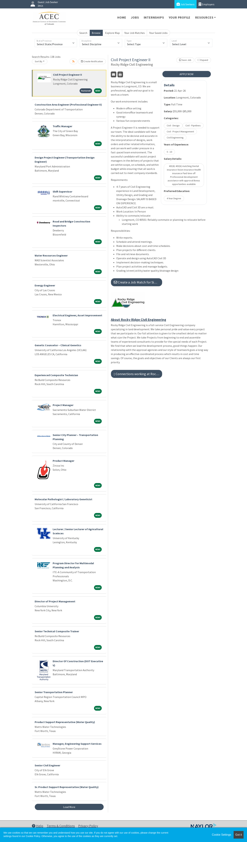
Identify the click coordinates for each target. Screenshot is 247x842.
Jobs (135, 17)
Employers (206, 4)
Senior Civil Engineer (47, 765)
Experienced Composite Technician (56, 375)
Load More (69, 807)
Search (83, 33)
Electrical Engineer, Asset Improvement (77, 315)
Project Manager (63, 405)
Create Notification (92, 61)
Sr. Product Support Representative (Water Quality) (67, 787)
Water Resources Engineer (51, 255)
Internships (154, 17)
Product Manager (63, 460)
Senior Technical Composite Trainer (57, 631)
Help (37, 826)
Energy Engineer (45, 285)
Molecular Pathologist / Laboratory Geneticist (63, 499)
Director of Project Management (55, 601)
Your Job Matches (134, 33)
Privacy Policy (88, 826)
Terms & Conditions (61, 826)
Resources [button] (204, 17)
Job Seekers (186, 4)
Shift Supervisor (62, 191)
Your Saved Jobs (158, 33)
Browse (96, 33)
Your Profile (180, 17)
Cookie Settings (221, 834)
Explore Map (112, 33)
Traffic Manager (62, 126)
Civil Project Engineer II (67, 74)
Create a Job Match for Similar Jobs (138, 282)
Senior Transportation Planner (54, 692)
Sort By (38, 61)
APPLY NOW (186, 74)
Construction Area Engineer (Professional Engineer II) (68, 104)
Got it (238, 834)
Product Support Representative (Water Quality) (65, 722)
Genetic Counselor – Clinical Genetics (58, 345)
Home (121, 17)
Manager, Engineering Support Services (77, 743)
